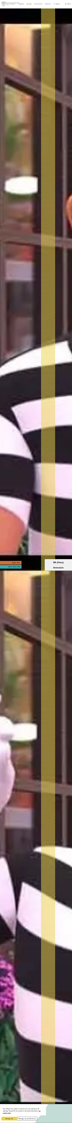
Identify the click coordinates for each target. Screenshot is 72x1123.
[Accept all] (9, 1118)
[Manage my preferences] (27, 1118)
